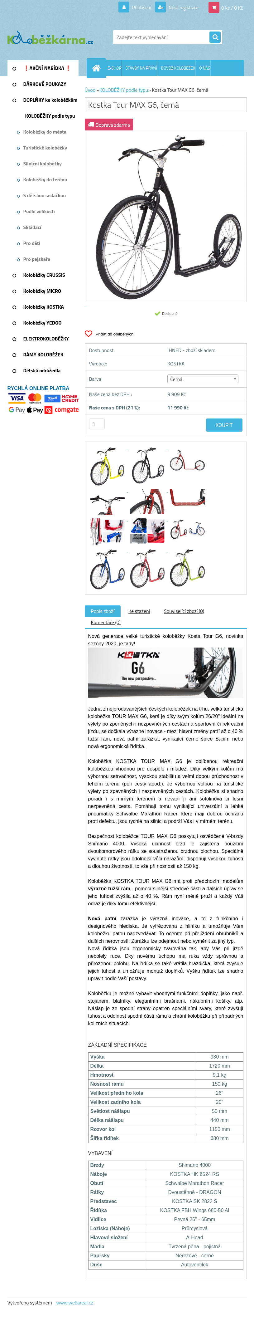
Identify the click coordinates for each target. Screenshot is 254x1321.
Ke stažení (139, 611)
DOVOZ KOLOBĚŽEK (178, 68)
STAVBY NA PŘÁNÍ (141, 68)
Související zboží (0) (184, 611)
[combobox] (202, 378)
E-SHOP (115, 68)
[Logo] (50, 37)
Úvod (90, 90)
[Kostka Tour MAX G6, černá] (108, 447)
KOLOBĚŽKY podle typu (123, 90)
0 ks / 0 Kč (232, 7)
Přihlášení (138, 7)
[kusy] (97, 423)
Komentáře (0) (106, 622)
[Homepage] (98, 68)
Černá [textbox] (176, 379)
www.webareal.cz (74, 1302)
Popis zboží (103, 611)
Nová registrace (182, 7)
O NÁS (204, 68)
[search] (215, 37)
